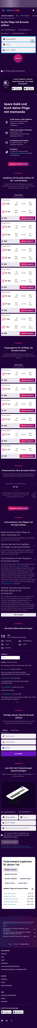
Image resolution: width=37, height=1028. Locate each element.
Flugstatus (18, 566)
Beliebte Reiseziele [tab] (11, 874)
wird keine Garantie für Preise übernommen (19, 923)
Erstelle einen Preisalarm (17, 153)
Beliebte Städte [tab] (25, 878)
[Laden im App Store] (29, 88)
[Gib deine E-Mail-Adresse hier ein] (20, 828)
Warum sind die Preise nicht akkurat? (19, 936)
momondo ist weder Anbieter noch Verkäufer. (19, 929)
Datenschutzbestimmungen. (24, 847)
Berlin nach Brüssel (10, 904)
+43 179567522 (9, 581)
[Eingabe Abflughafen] (20, 39)
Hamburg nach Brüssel (11, 901)
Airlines (16, 944)
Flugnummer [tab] (15, 730)
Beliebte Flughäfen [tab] (11, 878)
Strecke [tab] (5, 730)
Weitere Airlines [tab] (10, 883)
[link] (18, 164)
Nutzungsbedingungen (7, 847)
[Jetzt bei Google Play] (17, 88)
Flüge (9, 944)
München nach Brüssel (11, 899)
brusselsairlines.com (7, 583)
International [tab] (18, 195)
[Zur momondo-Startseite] (13, 10)
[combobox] (8, 30)
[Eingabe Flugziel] (20, 44)
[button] (3, 10)
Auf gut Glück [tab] (22, 883)
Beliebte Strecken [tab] (10, 869)
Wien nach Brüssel (9, 893)
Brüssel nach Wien (9, 896)
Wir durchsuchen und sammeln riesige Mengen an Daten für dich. (19, 932)
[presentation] (29, 88)
